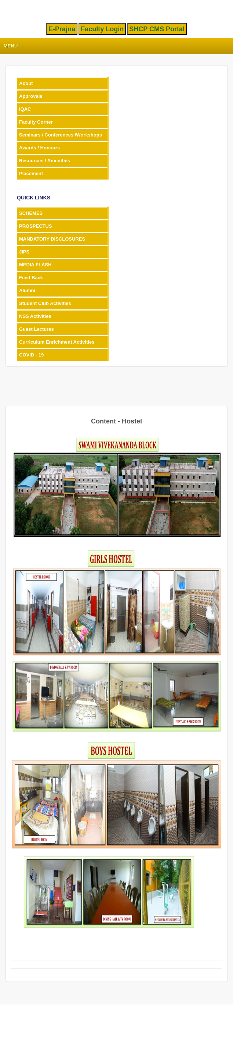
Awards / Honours (39, 147)
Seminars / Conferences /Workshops (60, 135)
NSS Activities (35, 316)
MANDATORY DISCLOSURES (52, 239)
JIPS (24, 252)
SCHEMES (31, 213)
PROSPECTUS (35, 226)
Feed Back (31, 277)
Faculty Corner (36, 122)
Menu (11, 46)
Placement (31, 173)
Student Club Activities (45, 303)
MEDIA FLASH (35, 264)
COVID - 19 (31, 355)
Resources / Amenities (44, 160)
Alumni (27, 290)
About (26, 83)
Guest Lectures (36, 329)
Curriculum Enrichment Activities (56, 342)
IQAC (25, 109)
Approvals (31, 96)
